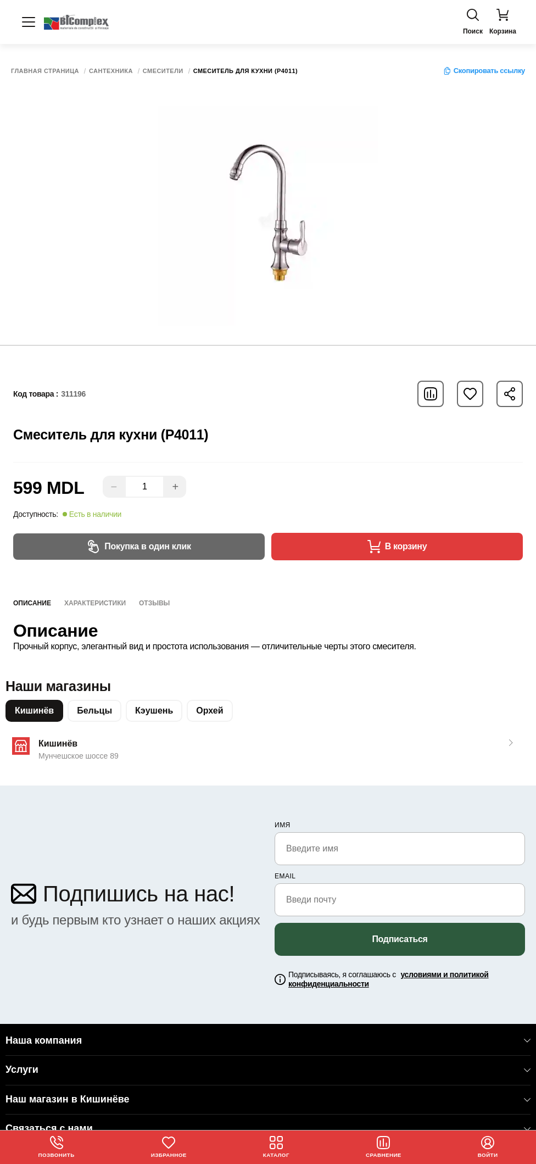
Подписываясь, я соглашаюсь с (388, 979)
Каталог (276, 1147)
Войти (488, 1147)
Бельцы (94, 710)
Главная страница (45, 71)
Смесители (163, 71)
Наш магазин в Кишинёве (268, 1099)
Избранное (168, 1147)
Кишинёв (34, 710)
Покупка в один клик (139, 546)
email (285, 876)
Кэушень (154, 710)
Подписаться (399, 939)
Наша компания (268, 1040)
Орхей (209, 710)
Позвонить (56, 1147)
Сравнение (384, 1147)
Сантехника (111, 71)
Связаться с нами (268, 1128)
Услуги (268, 1069)
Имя (283, 825)
